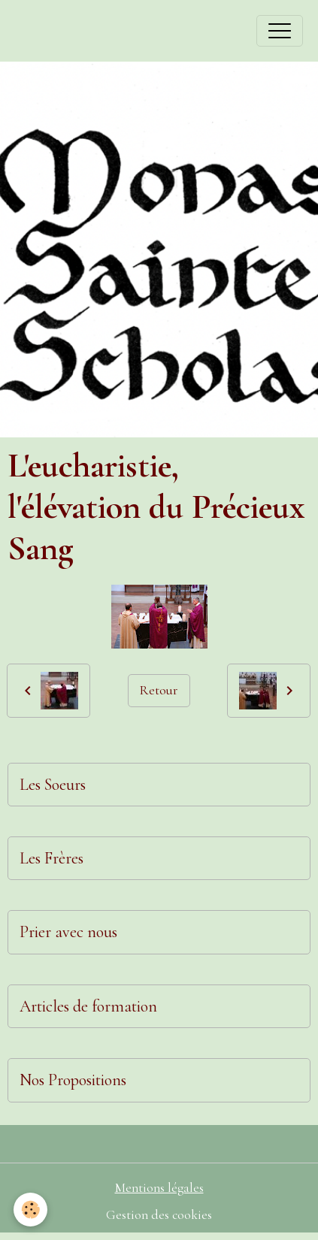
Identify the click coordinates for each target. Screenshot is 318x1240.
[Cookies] (30, 1209)
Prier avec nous (68, 932)
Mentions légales (159, 1188)
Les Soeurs (53, 784)
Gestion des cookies (159, 1215)
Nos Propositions (73, 1080)
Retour (159, 690)
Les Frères (51, 858)
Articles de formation (88, 1006)
